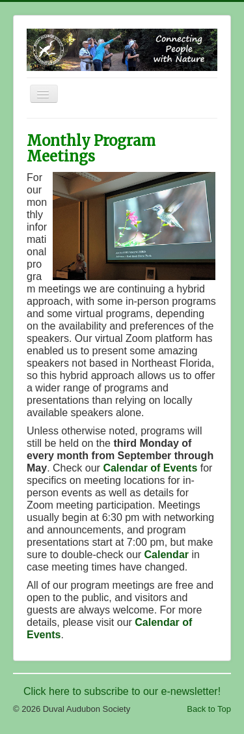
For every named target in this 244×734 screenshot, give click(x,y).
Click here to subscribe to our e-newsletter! (122, 691)
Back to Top (209, 709)
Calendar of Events (150, 467)
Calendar (166, 554)
